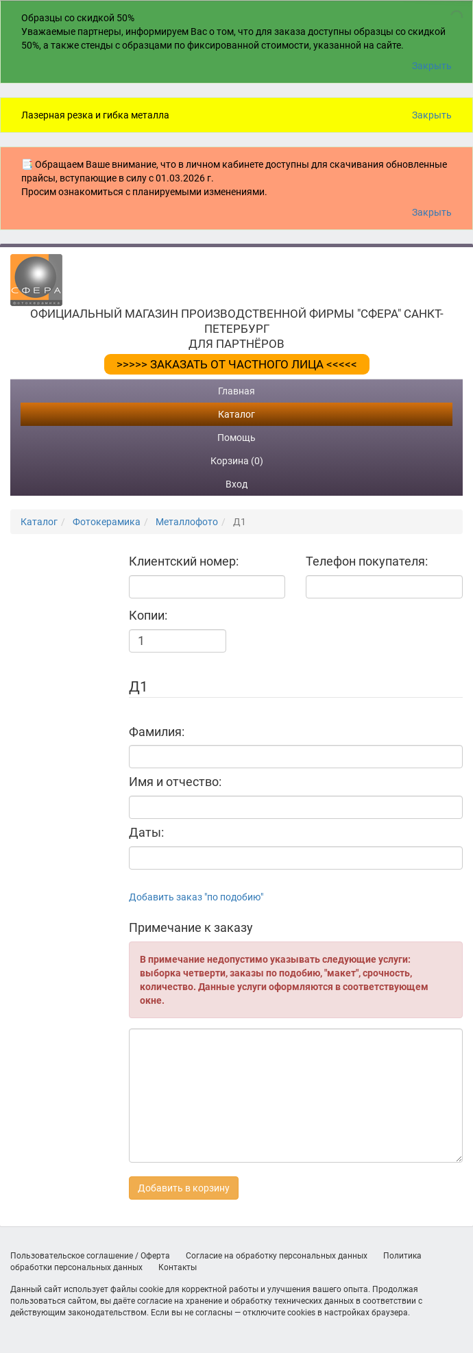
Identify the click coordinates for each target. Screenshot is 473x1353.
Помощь (236, 437)
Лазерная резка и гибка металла (95, 115)
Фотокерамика (107, 521)
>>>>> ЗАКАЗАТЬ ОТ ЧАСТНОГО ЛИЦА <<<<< (237, 364)
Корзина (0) (236, 460)
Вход (236, 484)
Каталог (236, 414)
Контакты (177, 1267)
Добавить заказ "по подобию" (196, 897)
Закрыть (432, 65)
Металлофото (187, 521)
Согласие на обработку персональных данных (276, 1256)
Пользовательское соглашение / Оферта (90, 1256)
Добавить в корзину (184, 1188)
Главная (236, 390)
